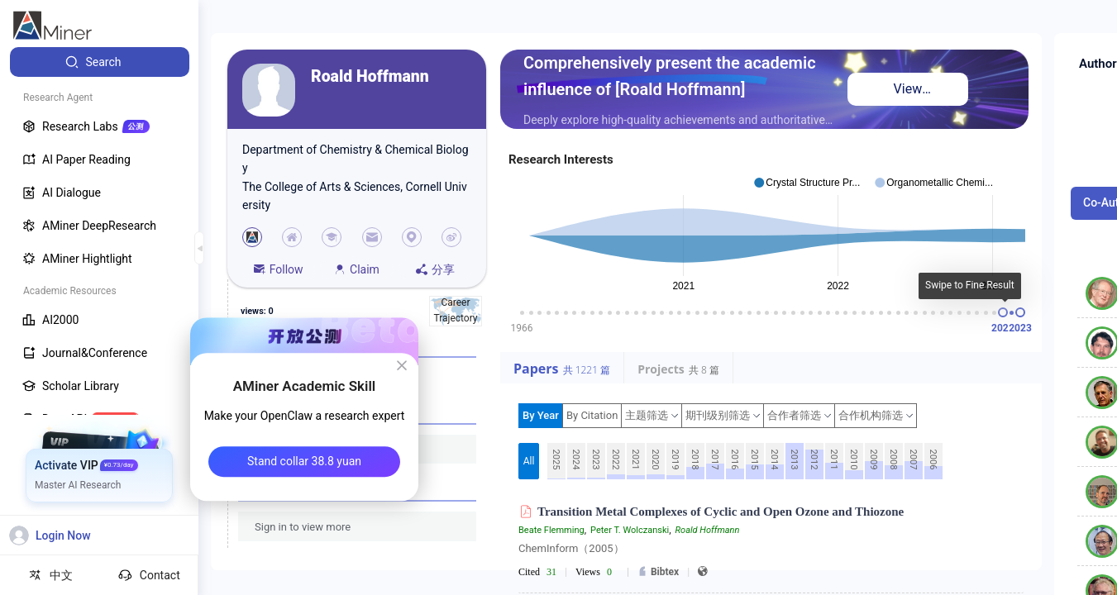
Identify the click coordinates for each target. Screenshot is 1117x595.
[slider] (1003, 312)
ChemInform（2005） (571, 548)
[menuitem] (99, 62)
